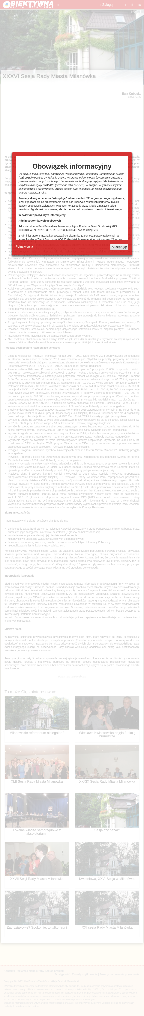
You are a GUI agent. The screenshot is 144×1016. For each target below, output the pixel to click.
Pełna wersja (24, 246)
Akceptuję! (119, 247)
